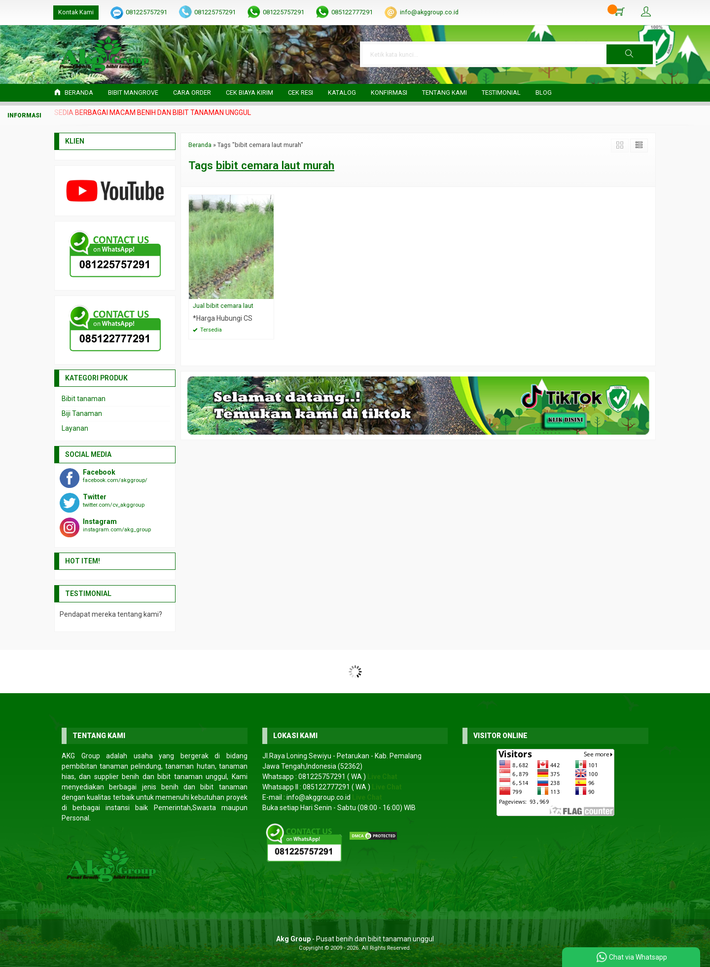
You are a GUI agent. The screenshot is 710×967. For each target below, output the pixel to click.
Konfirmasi (389, 92)
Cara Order (192, 92)
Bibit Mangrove (133, 92)
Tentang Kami (444, 92)
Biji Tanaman (82, 413)
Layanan (75, 428)
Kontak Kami (76, 12)
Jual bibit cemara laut (223, 305)
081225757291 (146, 12)
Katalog (342, 92)
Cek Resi (300, 92)
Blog (543, 92)
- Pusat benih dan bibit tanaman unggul (355, 939)
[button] (629, 54)
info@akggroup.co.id (429, 12)
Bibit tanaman (84, 399)
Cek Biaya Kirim (249, 92)
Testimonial (501, 92)
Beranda (73, 92)
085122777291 (352, 12)
